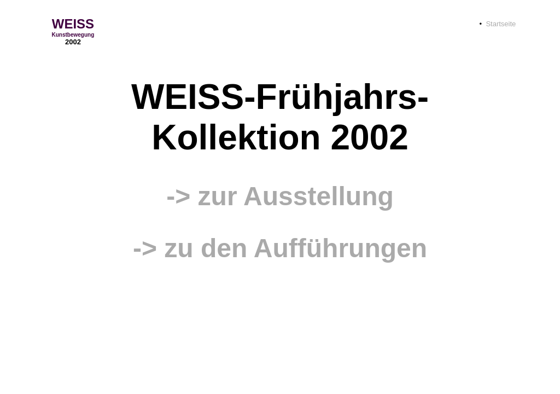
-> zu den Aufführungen (280, 248)
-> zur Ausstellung (280, 196)
